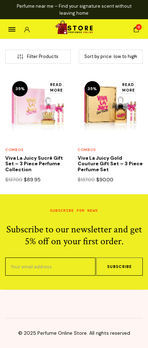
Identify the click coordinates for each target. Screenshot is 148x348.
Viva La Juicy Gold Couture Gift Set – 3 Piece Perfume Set (110, 164)
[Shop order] (111, 57)
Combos (14, 149)
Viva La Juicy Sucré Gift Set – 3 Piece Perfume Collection (34, 164)
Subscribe (119, 266)
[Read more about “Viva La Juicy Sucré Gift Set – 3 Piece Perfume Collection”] (56, 87)
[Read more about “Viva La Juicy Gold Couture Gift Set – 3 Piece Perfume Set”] (128, 87)
